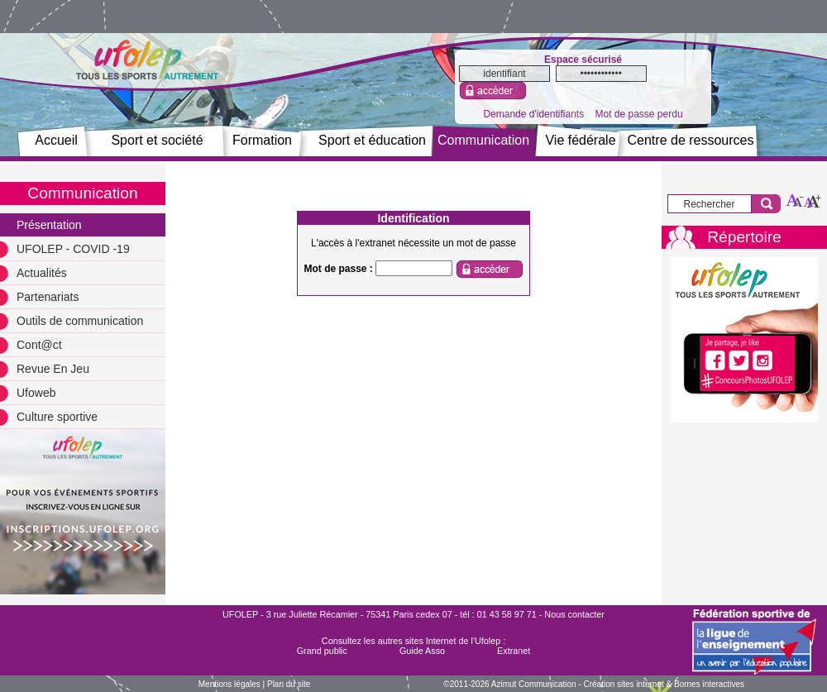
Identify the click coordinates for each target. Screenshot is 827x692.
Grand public (322, 651)
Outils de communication (80, 320)
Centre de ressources (691, 140)
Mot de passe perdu (638, 114)
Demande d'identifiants (533, 114)
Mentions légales (229, 684)
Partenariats (48, 296)
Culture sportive (57, 416)
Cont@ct (39, 344)
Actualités (42, 272)
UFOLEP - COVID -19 (73, 248)
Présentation (49, 224)
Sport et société (157, 140)
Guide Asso (422, 651)
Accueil (56, 140)
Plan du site (288, 684)
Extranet (513, 651)
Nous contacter (574, 614)
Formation (262, 140)
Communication (483, 140)
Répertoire (744, 237)
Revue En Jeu (53, 368)
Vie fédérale (580, 140)
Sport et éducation (372, 140)
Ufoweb (36, 392)
